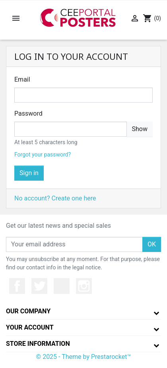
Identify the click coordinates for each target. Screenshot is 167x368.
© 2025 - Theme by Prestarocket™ (83, 356)
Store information (38, 343)
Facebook (17, 286)
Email (22, 79)
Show (140, 129)
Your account (30, 327)
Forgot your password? (42, 154)
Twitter (39, 286)
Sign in (29, 173)
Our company (28, 311)
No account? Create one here (55, 198)
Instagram (84, 286)
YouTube (62, 286)
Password (28, 113)
